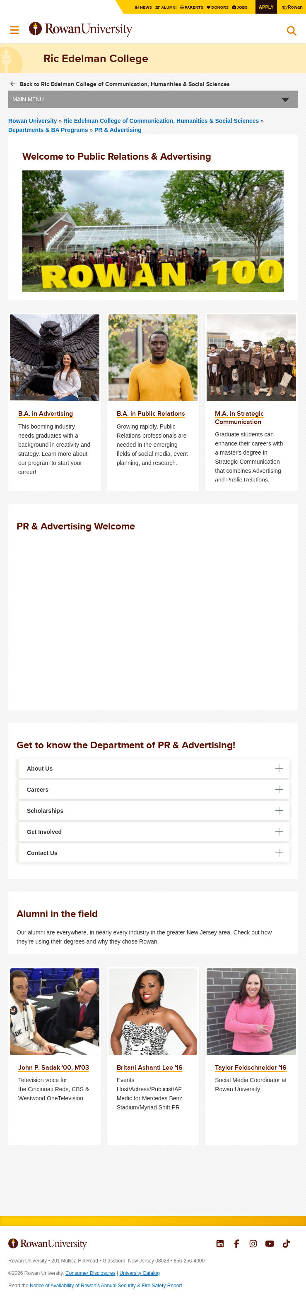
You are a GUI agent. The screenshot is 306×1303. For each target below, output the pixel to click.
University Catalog (140, 1273)
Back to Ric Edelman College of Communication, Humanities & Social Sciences (124, 83)
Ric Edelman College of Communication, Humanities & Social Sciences (161, 120)
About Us (40, 768)
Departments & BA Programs (48, 129)
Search (291, 32)
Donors (216, 7)
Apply (264, 7)
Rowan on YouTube (270, 1244)
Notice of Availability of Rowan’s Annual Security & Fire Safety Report (106, 1285)
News (139, 7)
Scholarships (45, 810)
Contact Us (42, 852)
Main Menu (28, 99)
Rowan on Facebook (236, 1244)
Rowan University (101, 29)
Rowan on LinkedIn (220, 1244)
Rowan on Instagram (253, 1244)
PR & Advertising (118, 129)
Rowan (291, 6)
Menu (15, 30)
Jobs (240, 7)
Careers (37, 789)
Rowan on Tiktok (286, 1244)
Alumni (162, 7)
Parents (189, 7)
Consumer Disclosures (90, 1273)
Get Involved (44, 831)
